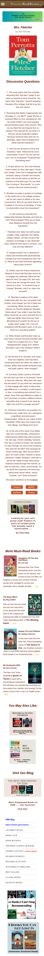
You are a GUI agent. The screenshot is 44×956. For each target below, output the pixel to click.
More (37, 586)
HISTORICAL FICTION (16, 862)
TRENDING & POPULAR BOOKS (20, 846)
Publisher (34, 480)
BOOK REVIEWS (13, 841)
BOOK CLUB (11, 835)
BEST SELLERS (12, 872)
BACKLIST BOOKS (14, 883)
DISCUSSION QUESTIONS (17, 825)
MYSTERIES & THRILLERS (18, 867)
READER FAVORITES (15, 856)
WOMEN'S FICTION (21, 851)
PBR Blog (10, 819)
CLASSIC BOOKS (13, 877)
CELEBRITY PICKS (14, 830)
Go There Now (22, 533)
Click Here (22, 809)
